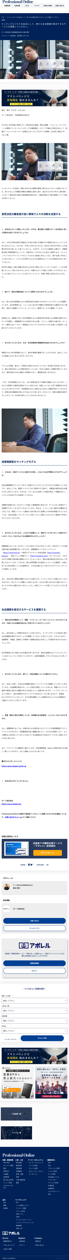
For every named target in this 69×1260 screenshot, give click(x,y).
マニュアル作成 (53, 1183)
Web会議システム (53, 1177)
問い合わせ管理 (8, 1180)
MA (17, 1202)
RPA (49, 1165)
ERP (49, 1162)
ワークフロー (52, 1180)
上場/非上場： (6, 1006)
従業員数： (5, 1016)
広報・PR (19, 1228)
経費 (4, 1205)
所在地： (4, 1026)
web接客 (5, 1174)
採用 (17, 1177)
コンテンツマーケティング (24, 1222)
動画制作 (19, 1225)
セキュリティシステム (36, 1171)
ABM (17, 1217)
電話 (4, 1168)
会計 (4, 1202)
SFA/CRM (6, 1162)
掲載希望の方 (7, 1241)
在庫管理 (51, 1188)
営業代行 (6, 1171)
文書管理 (51, 1185)
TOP (3, 17)
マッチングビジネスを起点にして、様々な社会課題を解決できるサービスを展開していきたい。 (33, 17)
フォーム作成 (20, 1211)
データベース (33, 1174)
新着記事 (7, 5)
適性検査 (19, 1168)
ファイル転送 (33, 1165)
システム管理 (52, 1171)
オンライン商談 (8, 1165)
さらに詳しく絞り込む (10, 1039)
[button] (34, 1000)
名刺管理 (6, 1177)
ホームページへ (34, 928)
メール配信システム (22, 1205)
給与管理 (19, 1162)
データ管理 (51, 1174)
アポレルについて (9, 1245)
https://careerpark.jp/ (11, 552)
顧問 (17, 1183)
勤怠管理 (19, 1165)
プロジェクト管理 (54, 1168)
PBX (49, 1194)
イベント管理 (7, 1183)
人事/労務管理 (20, 1180)
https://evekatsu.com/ (39, 556)
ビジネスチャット (54, 1191)
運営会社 (38, 1241)
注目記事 (17, 5)
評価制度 (19, 1171)
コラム (27, 5)
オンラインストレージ (36, 1162)
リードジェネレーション (24, 1220)
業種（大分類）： (7, 996)
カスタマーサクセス (8, 1186)
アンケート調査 (21, 1208)
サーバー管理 (33, 1168)
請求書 (5, 1208)
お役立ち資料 (47, 5)
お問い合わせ (59, 5)
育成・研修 (19, 1174)
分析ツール (19, 1214)
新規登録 (22, 1241)
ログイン (22, 1245)
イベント (37, 5)
